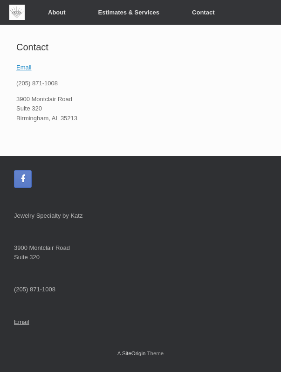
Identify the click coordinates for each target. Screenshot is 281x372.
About (57, 12)
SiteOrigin (134, 353)
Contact (203, 12)
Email (24, 67)
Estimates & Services (129, 12)
